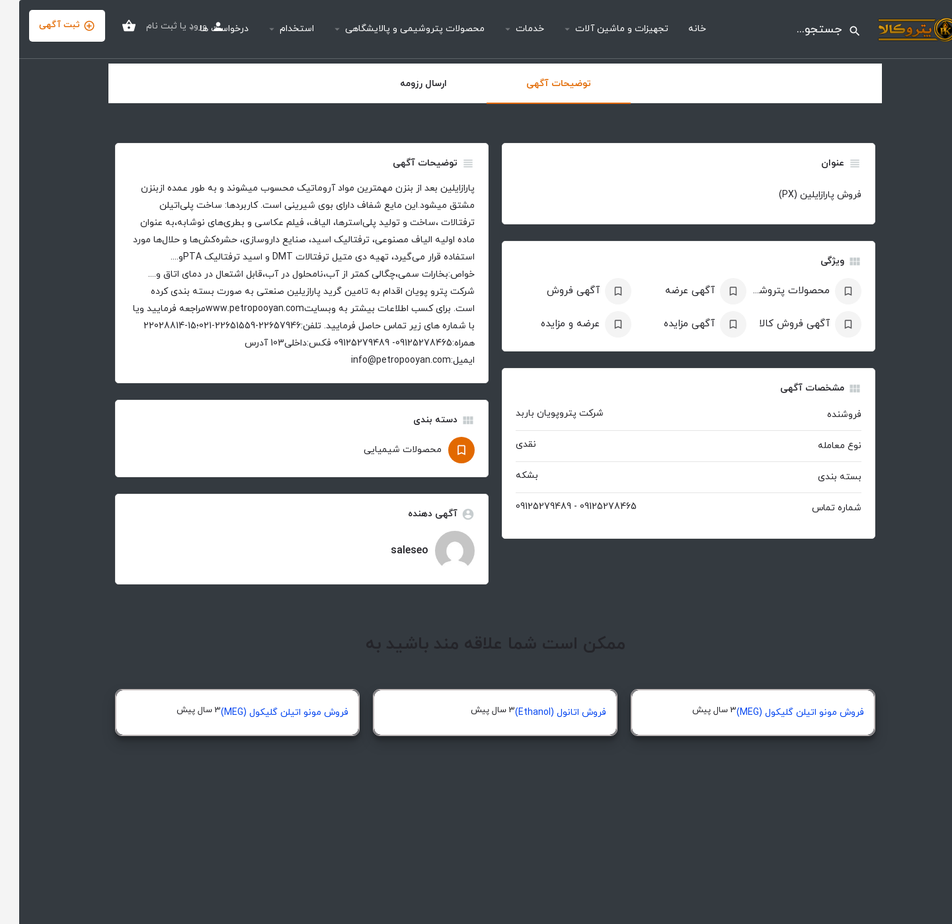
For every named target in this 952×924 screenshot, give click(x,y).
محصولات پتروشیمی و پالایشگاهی (395, 29)
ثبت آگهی (48, 25)
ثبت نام (142, 26)
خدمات (510, 29)
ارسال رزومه (404, 83)
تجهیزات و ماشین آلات (602, 29)
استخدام (277, 29)
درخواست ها (204, 29)
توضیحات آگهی (539, 83)
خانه (678, 29)
